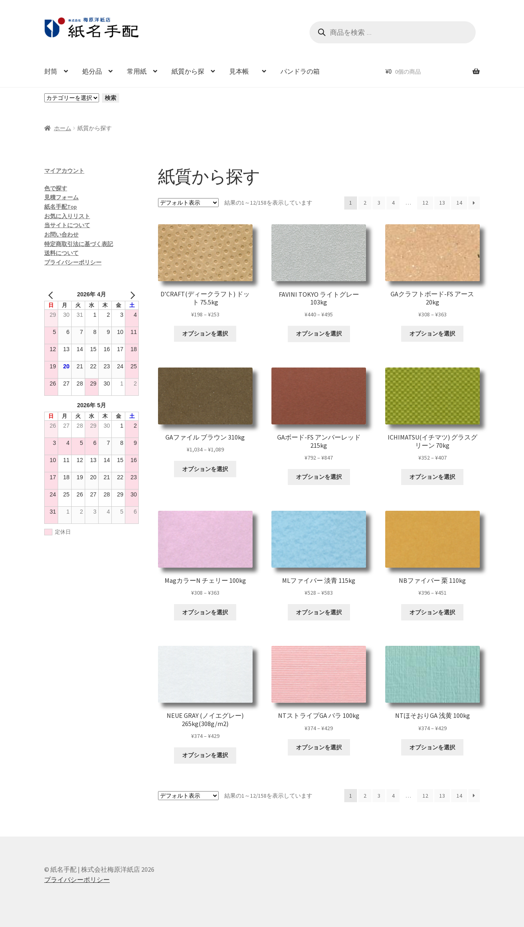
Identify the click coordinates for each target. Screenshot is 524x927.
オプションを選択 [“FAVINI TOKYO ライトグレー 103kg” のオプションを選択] (319, 333)
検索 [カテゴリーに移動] (110, 97)
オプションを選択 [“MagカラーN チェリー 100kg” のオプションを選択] (205, 612)
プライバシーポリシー (73, 262)
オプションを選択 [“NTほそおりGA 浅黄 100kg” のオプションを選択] (432, 747)
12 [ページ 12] (425, 202)
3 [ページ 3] (378, 202)
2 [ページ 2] (365, 202)
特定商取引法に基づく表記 (78, 244)
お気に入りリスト (67, 216)
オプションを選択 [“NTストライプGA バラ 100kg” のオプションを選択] (319, 747)
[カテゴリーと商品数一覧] (71, 97)
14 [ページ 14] (459, 202)
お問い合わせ (61, 234)
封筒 (50, 71)
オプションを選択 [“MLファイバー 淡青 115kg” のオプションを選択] (319, 612)
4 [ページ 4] (393, 202)
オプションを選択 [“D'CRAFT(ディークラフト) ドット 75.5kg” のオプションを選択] (205, 333)
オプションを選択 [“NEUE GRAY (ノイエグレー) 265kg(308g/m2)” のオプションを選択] (205, 755)
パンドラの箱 (300, 71)
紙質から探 (188, 71)
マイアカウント (64, 170)
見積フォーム (61, 197)
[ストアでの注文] (188, 202)
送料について (61, 253)
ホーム (62, 128)
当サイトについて (67, 225)
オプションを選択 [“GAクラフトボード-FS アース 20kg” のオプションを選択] (432, 333)
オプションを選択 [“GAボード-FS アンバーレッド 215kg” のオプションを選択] (319, 476)
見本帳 (242, 71)
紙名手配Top (60, 206)
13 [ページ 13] (442, 202)
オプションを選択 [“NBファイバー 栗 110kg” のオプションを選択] (432, 612)
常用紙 (137, 71)
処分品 (92, 71)
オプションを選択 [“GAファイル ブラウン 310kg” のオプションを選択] (205, 469)
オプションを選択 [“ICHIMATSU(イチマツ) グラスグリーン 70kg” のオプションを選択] (432, 476)
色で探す (55, 188)
